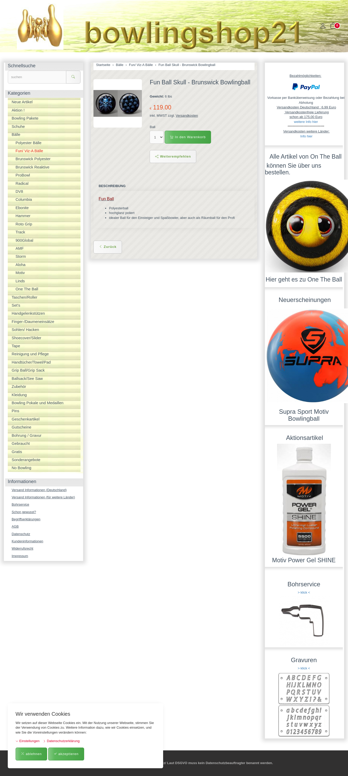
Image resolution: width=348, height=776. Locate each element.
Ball (152, 127)
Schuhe (18, 126)
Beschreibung (112, 186)
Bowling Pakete (25, 118)
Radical (22, 183)
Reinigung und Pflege (30, 354)
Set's (16, 305)
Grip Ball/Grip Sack (28, 370)
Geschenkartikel (26, 419)
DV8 (19, 191)
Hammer (23, 215)
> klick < (304, 592)
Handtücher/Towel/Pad (31, 362)
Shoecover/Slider (26, 338)
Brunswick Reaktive (32, 167)
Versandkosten (187, 115)
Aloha (20, 264)
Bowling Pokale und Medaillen (37, 403)
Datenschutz (21, 534)
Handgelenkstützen (28, 313)
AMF (20, 248)
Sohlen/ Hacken (25, 329)
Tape (16, 346)
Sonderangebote (26, 459)
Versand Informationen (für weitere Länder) (44, 497)
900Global (24, 240)
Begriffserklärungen (26, 519)
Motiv (20, 272)
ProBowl (23, 175)
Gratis (17, 451)
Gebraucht (21, 443)
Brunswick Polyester (33, 159)
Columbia (24, 199)
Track (20, 232)
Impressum (20, 556)
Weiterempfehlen (173, 156)
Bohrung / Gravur (26, 435)
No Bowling (21, 467)
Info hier (306, 136)
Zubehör (19, 386)
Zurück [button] (108, 247)
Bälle (16, 134)
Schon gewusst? (24, 512)
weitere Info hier (306, 122)
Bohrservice (21, 505)
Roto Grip (24, 224)
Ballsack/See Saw (27, 378)
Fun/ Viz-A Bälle (29, 151)
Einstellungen (28, 741)
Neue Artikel (22, 102)
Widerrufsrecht (23, 549)
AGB (15, 527)
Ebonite (22, 207)
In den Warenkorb (188, 137)
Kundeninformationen (28, 541)
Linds (20, 281)
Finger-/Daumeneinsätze (33, 321)
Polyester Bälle (28, 143)
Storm (21, 256)
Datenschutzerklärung (61, 741)
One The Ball (27, 289)
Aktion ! (18, 110)
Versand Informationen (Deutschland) (39, 490)
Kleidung (19, 395)
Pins (15, 411)
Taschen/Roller (24, 297)
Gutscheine (21, 427)
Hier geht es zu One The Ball (304, 279)
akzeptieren (66, 754)
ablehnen (31, 754)
